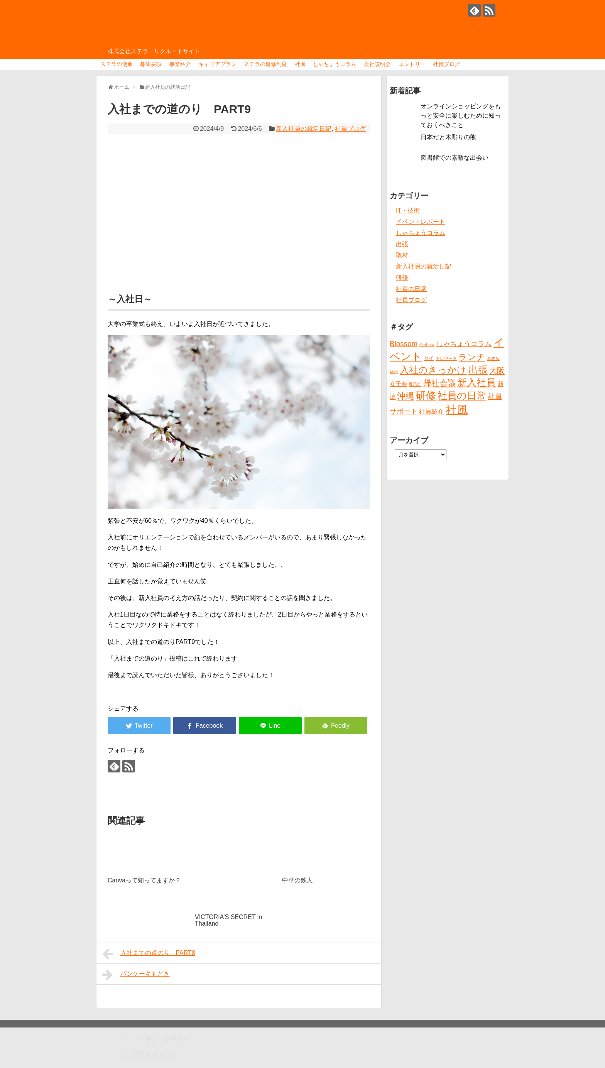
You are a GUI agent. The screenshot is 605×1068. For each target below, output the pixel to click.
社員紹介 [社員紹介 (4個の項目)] (431, 411)
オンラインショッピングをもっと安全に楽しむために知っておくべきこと (461, 115)
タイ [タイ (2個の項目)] (429, 358)
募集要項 (151, 64)
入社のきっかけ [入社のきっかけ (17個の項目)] (433, 370)
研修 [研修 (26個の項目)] (426, 395)
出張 (402, 244)
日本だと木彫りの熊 (448, 137)
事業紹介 (180, 64)
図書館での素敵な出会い (454, 157)
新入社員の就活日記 (303, 128)
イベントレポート (420, 221)
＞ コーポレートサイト (155, 1039)
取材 (402, 255)
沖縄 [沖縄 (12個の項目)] (405, 396)
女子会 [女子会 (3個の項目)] (398, 384)
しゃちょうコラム (334, 64)
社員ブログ (446, 64)
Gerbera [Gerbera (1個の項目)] (426, 344)
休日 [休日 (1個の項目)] (394, 371)
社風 (300, 64)
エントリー (412, 64)
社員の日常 (411, 289)
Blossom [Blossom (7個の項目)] (403, 344)
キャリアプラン (218, 64)
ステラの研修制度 (265, 64)
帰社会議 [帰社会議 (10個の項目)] (439, 383)
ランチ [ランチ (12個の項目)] (471, 357)
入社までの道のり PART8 (148, 954)
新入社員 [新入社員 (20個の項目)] (476, 382)
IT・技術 (408, 210)
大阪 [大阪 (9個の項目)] (497, 370)
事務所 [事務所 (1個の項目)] (493, 358)
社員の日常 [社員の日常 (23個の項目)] (462, 395)
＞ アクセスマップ (148, 1053)
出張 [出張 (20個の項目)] (478, 370)
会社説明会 (377, 64)
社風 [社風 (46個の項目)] (457, 409)
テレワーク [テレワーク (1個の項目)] (446, 358)
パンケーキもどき (136, 974)
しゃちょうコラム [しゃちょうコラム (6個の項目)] (464, 344)
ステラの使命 (116, 64)
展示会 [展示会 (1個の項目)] (415, 384)
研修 (402, 277)
